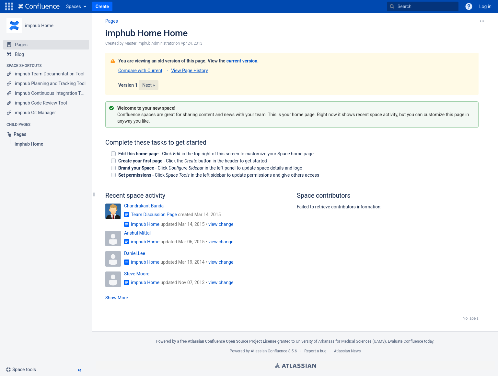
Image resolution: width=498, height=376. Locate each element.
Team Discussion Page (154, 214)
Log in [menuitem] (485, 6)
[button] (9, 6)
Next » (148, 85)
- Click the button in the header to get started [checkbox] (192, 160)
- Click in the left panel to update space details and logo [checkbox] (210, 168)
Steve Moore (136, 273)
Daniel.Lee (134, 253)
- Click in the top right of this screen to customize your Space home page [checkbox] (216, 153)
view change (220, 224)
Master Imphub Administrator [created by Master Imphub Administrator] (149, 43)
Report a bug (315, 351)
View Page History (189, 70)
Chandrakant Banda (144, 205)
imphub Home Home (146, 33)
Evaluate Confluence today (410, 341)
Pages (111, 21)
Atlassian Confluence (269, 351)
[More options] (482, 21)
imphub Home (39, 25)
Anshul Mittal (137, 233)
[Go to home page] (39, 6)
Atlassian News (347, 351)
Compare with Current (140, 70)
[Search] (392, 6)
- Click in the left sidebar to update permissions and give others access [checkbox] (218, 175)
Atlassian (295, 365)
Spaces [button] (73, 6)
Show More (116, 297)
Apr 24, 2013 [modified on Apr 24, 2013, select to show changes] (191, 43)
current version (241, 60)
